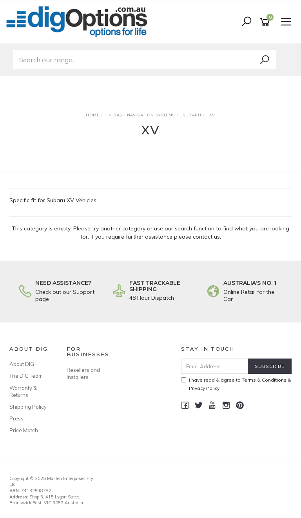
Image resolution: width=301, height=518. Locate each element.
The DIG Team (26, 376)
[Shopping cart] (266, 22)
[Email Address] (214, 366)
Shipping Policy (28, 407)
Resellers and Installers (83, 373)
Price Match (23, 430)
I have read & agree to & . (236, 384)
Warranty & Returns (23, 391)
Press (16, 418)
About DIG (21, 364)
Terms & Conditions (264, 380)
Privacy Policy (204, 388)
